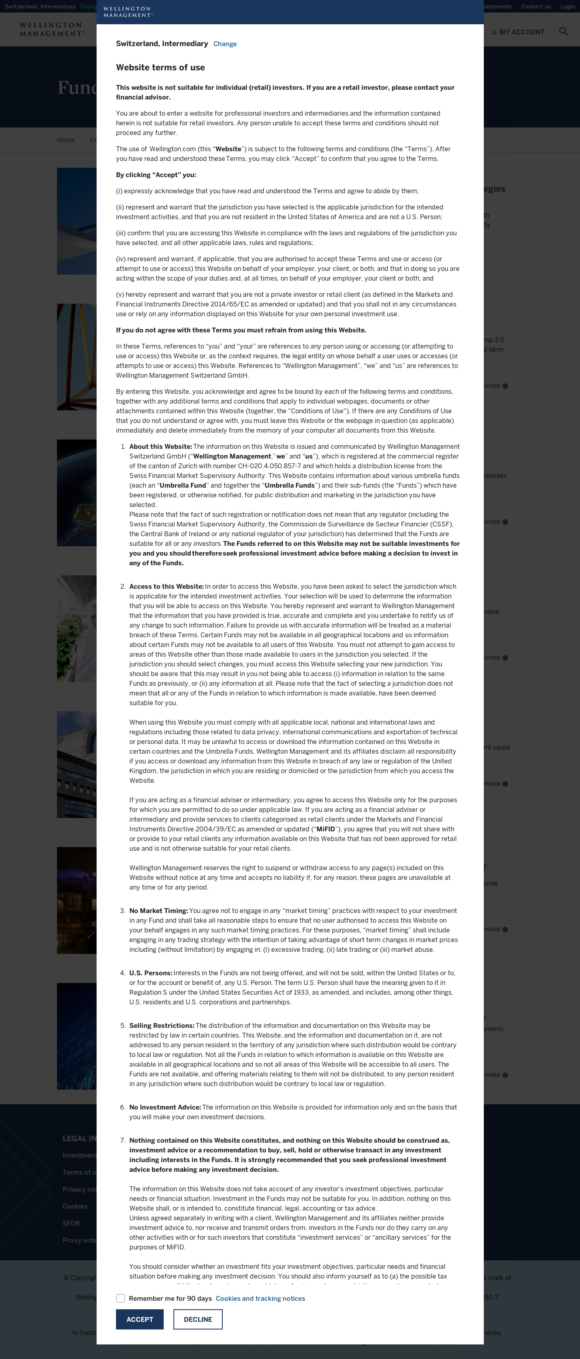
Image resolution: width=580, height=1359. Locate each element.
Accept (140, 1319)
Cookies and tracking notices (260, 1298)
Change (225, 44)
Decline (198, 1319)
